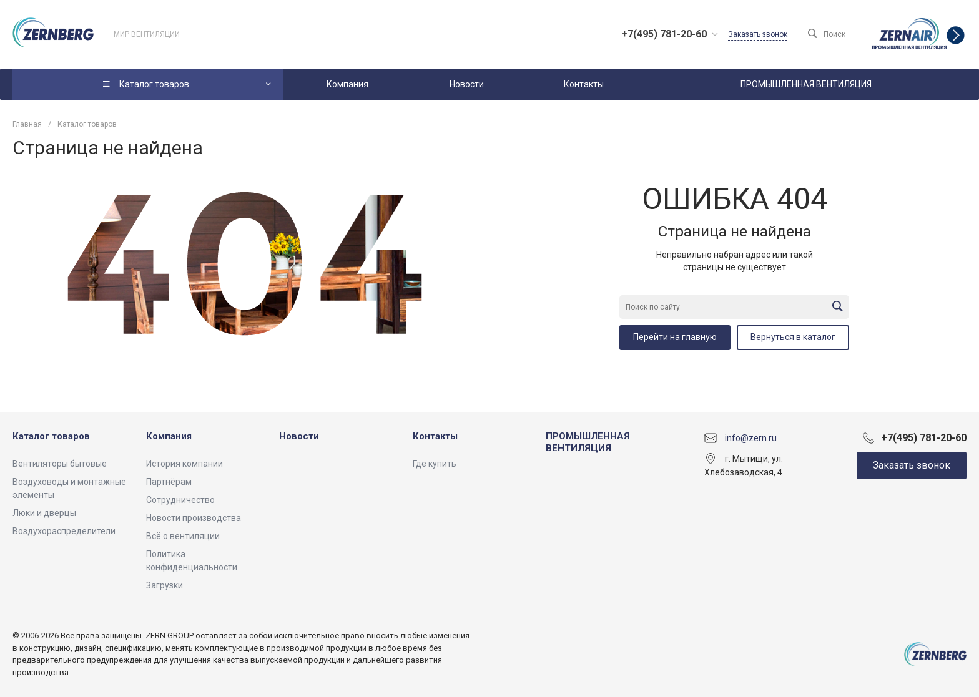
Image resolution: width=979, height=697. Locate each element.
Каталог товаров (51, 436)
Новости (299, 436)
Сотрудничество (180, 500)
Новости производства (193, 518)
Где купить (434, 464)
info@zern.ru (751, 437)
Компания (169, 436)
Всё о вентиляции (183, 536)
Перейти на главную (675, 337)
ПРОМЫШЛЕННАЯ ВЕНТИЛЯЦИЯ (588, 442)
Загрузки (164, 585)
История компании (184, 464)
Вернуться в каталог (792, 337)
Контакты (435, 436)
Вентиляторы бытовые (59, 464)
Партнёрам (169, 482)
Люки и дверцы (44, 513)
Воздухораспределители (64, 531)
